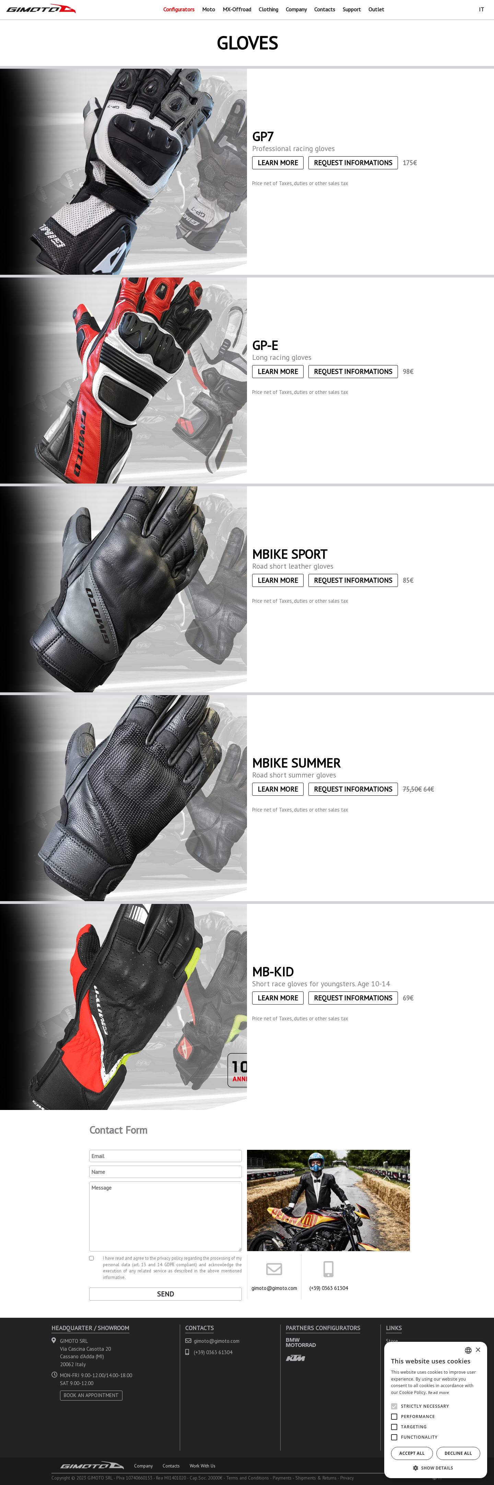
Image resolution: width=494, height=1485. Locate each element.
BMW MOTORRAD (301, 1342)
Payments (282, 1478)
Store (392, 1341)
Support (352, 9)
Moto (208, 9)
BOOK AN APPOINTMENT (91, 1395)
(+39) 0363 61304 (328, 1288)
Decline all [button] (458, 1453)
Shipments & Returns (316, 1478)
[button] (435, 1467)
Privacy (347, 1478)
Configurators (179, 9)
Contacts (324, 9)
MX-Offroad (237, 9)
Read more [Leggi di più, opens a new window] (438, 1392)
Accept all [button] (412, 1453)
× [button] (477, 1350)
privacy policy (170, 1258)
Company (296, 9)
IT (481, 9)
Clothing (268, 9)
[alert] (435, 1410)
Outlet (376, 9)
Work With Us (202, 1466)
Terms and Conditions (247, 1478)
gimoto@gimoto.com (274, 1288)
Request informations (353, 162)
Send (165, 1294)
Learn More (278, 162)
